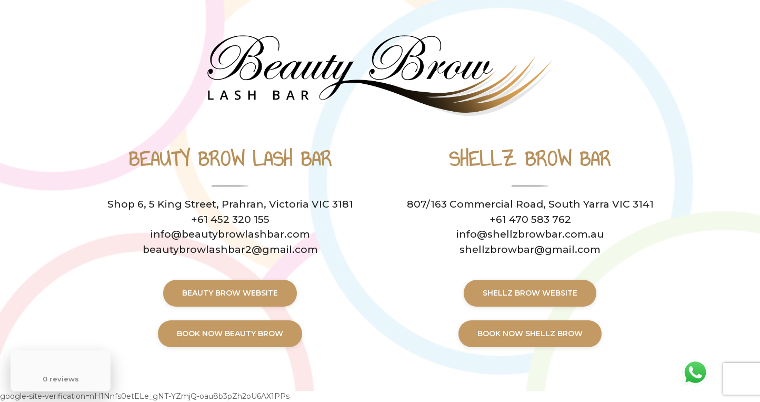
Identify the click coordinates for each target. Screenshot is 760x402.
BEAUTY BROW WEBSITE (230, 293)
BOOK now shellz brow (530, 333)
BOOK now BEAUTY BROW (230, 333)
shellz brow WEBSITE (530, 293)
